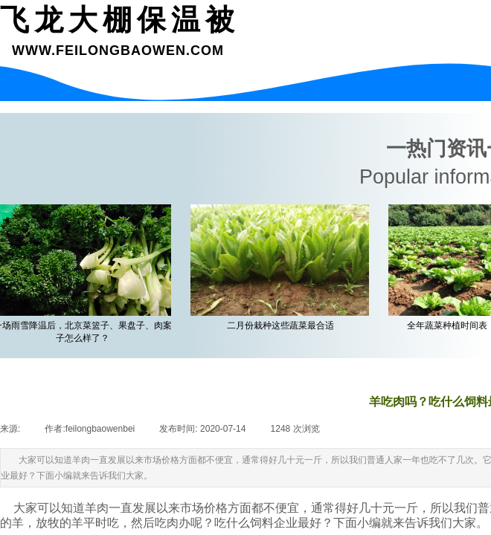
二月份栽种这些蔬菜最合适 (283, 325)
